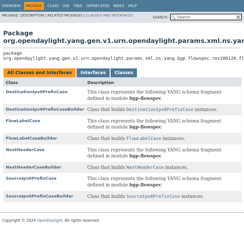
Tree (77, 6)
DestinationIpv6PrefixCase (36, 91)
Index (118, 6)
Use (66, 6)
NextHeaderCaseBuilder (33, 167)
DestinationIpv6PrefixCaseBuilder (45, 109)
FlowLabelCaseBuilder (31, 138)
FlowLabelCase (23, 120)
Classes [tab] (123, 72)
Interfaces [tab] (93, 72)
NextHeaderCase (25, 149)
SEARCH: (160, 17)
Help (132, 6)
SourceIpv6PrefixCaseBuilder (39, 196)
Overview (11, 6)
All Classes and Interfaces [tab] (39, 72)
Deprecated (97, 6)
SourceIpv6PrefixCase (31, 178)
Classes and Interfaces (109, 15)
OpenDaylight (49, 220)
